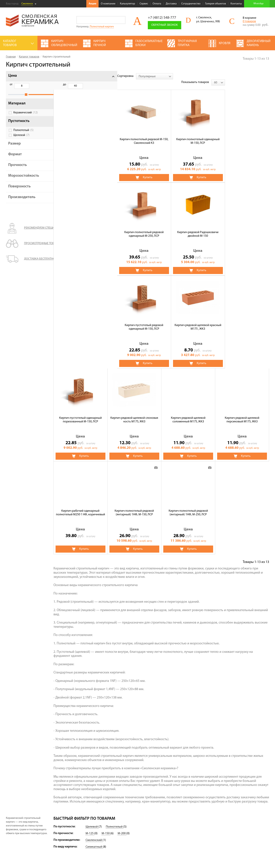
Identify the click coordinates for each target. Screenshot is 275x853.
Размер (14, 148)
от (11, 84)
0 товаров (249, 21)
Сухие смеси (150, 777)
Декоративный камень (157, 782)
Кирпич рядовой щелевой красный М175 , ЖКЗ (134, 228)
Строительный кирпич (121, 793)
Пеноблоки (149, 793)
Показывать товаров (239, 76)
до (30, 84)
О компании (108, 3)
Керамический (25, 116)
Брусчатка (148, 798)
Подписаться (213, 812)
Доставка (171, 3)
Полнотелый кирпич (102, 26)
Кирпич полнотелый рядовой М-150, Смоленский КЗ (80, 135)
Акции (92, 3)
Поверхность (19, 191)
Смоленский (94, 741)
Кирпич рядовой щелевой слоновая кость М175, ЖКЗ (242, 227)
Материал (17, 108)
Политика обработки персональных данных (31, 821)
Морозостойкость (23, 180)
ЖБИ (109, 777)
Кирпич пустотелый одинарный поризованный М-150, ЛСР (188, 227)
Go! (121, 20)
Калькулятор (127, 3)
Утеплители (114, 782)
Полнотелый (23, 134)
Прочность (17, 169)
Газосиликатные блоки (157, 788)
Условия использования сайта (23, 816)
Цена (12, 76)
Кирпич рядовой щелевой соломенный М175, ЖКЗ (80, 320)
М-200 (122, 734)
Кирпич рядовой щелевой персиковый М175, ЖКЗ (134, 320)
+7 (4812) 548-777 (162, 18)
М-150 (106, 734)
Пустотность (19, 125)
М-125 (90, 734)
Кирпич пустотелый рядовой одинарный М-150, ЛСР (80, 228)
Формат (15, 158)
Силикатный (94, 747)
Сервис (144, 3)
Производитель (22, 201)
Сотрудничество (191, 3)
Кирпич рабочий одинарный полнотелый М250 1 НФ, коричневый (188, 320)
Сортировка (61, 76)
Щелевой (21, 139)
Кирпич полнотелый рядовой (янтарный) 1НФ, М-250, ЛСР (80, 413)
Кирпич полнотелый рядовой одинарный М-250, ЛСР (188, 135)
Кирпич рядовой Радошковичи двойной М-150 (242, 135)
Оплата (157, 3)
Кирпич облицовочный (121, 788)
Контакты (236, 3)
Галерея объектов (215, 3)
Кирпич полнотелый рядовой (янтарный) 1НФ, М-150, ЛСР (242, 320)
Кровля (111, 798)
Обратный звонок (164, 25)
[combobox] (90, 76)
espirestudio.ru (249, 843)
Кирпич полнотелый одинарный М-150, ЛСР (134, 135)
